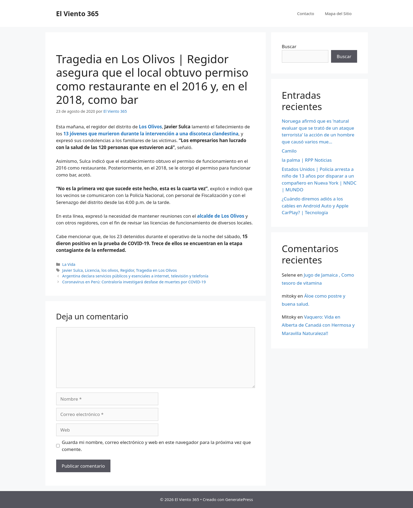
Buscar (289, 46)
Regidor (127, 270)
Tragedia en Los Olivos (156, 270)
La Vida (69, 264)
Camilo (289, 151)
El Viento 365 (77, 13)
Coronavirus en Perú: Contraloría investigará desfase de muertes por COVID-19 (134, 281)
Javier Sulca (72, 270)
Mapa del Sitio (338, 13)
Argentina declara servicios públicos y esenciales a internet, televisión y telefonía (135, 275)
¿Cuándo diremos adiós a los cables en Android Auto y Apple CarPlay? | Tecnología (315, 206)
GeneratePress (239, 499)
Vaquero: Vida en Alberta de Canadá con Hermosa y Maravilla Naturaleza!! (318, 325)
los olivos (109, 270)
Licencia (92, 270)
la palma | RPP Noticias (307, 160)
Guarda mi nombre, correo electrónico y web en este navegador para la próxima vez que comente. (156, 445)
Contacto (305, 13)
